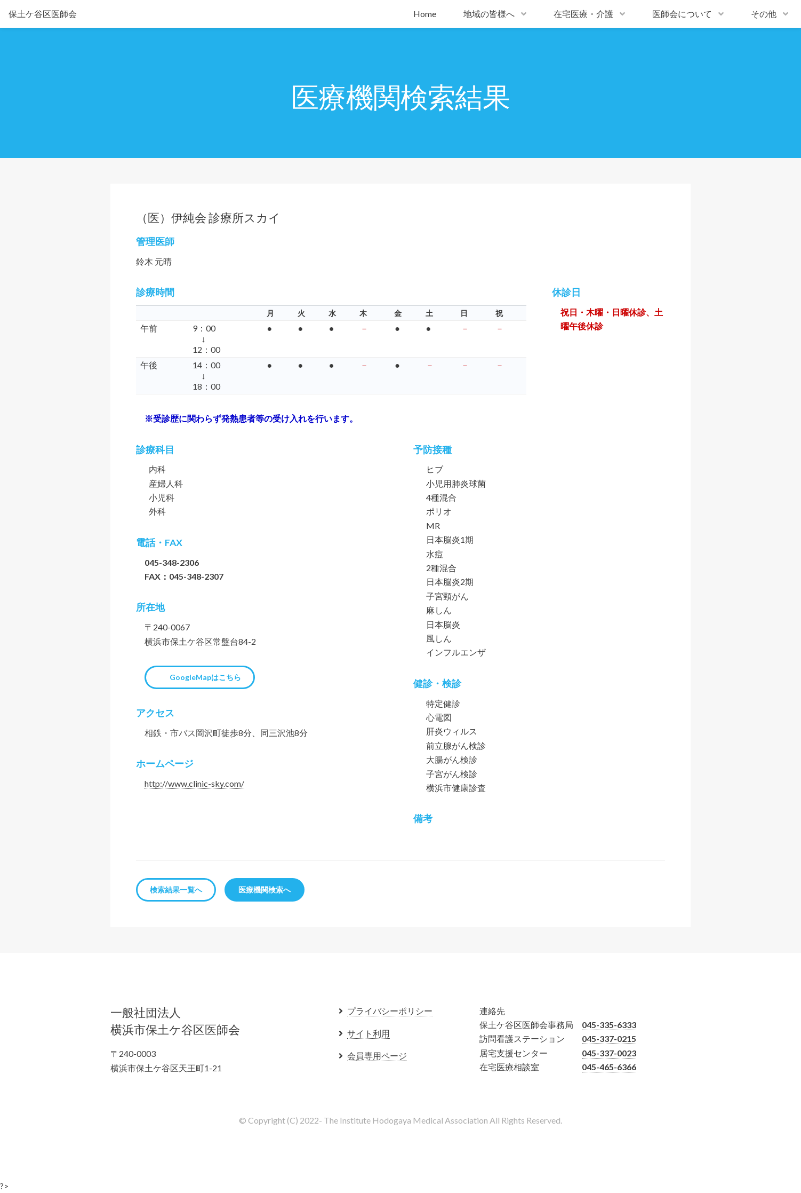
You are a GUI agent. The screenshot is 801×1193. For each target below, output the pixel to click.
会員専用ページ (377, 1055)
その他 (763, 14)
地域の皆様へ (489, 14)
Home (424, 14)
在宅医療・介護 (583, 14)
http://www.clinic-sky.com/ (194, 783)
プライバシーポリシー (389, 1011)
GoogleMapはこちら (205, 677)
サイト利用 (368, 1033)
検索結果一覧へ (176, 889)
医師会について (682, 14)
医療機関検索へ (264, 889)
